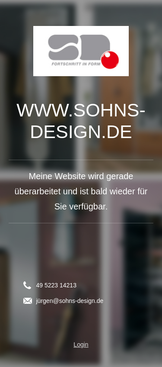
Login (80, 344)
